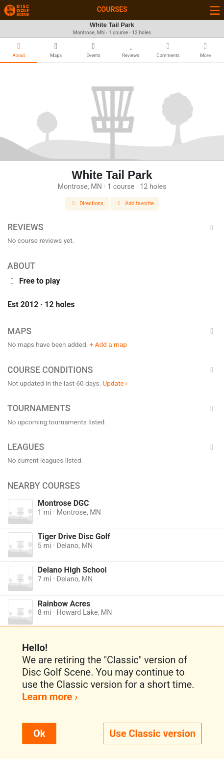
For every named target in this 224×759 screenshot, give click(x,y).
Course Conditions (112, 370)
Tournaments (112, 408)
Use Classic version (152, 733)
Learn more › (49, 697)
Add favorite (135, 203)
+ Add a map (108, 344)
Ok (39, 733)
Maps (112, 331)
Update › (114, 383)
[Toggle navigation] (214, 10)
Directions (86, 203)
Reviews (112, 227)
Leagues (112, 447)
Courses (112, 9)
